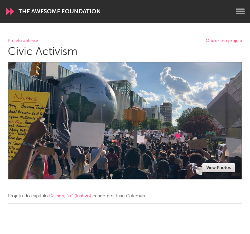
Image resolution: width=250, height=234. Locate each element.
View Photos (218, 167)
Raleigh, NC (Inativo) (70, 196)
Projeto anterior (23, 41)
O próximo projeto (224, 41)
